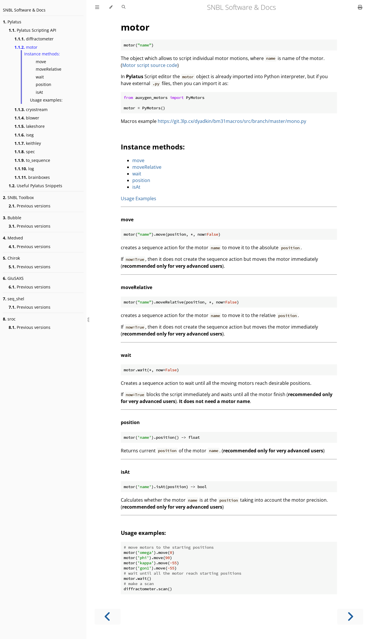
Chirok (11, 258)
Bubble (12, 217)
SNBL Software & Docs (24, 10)
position (43, 84)
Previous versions (29, 206)
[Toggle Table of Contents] (97, 7)
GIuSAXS (13, 278)
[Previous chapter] (108, 617)
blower (26, 118)
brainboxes (32, 177)
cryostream (31, 109)
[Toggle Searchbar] (123, 7)
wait (40, 77)
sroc (9, 319)
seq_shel (13, 298)
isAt (39, 92)
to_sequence (32, 160)
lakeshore (29, 126)
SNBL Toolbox (18, 197)
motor (25, 47)
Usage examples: (46, 100)
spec (24, 151)
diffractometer (34, 39)
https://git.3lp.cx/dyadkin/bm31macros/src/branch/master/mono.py (232, 121)
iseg (24, 135)
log (24, 168)
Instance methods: (42, 54)
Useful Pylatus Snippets (35, 185)
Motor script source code (149, 65)
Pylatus (12, 22)
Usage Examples (138, 198)
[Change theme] (110, 7)
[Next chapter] (350, 617)
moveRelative (48, 69)
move (41, 61)
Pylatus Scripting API (32, 30)
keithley (27, 143)
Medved (13, 238)
